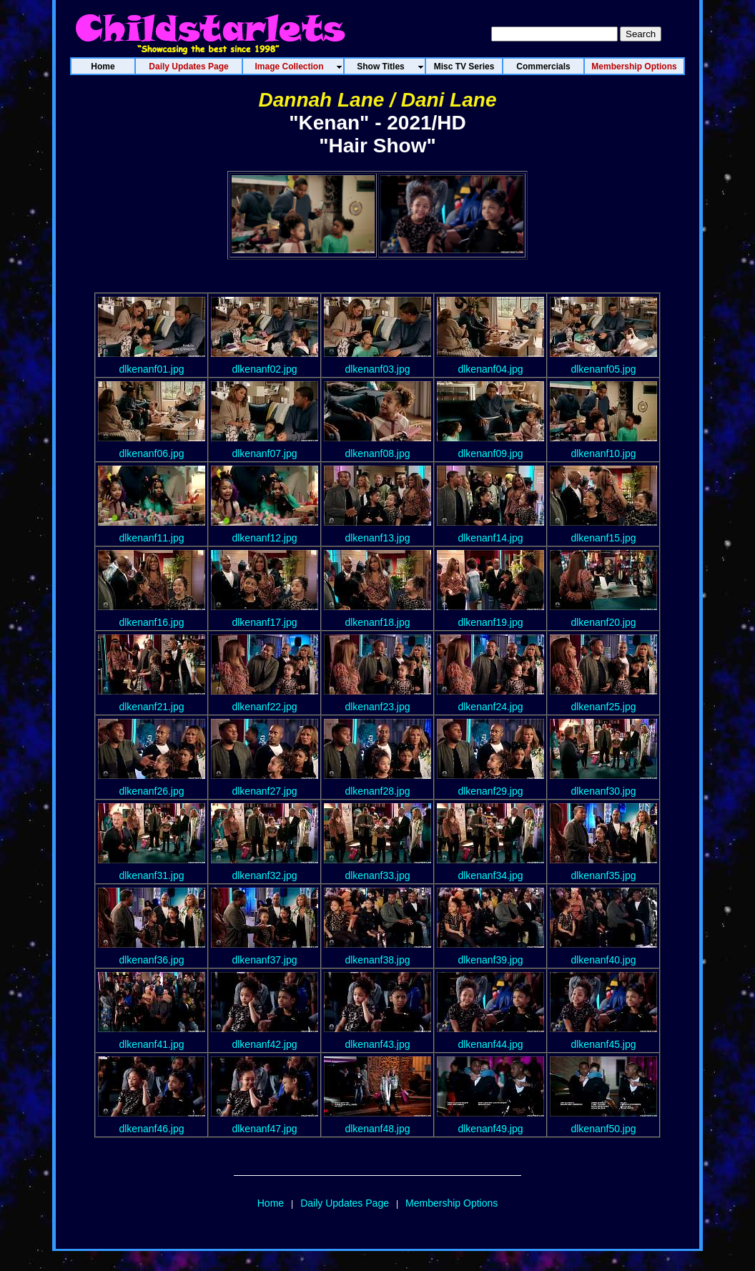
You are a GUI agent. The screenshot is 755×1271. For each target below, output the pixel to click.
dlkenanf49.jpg (490, 1128)
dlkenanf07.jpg (264, 453)
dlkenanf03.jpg (377, 369)
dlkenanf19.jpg (490, 622)
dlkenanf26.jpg (151, 791)
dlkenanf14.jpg (490, 538)
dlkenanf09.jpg (490, 453)
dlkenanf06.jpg (151, 453)
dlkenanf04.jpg (490, 369)
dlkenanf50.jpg (603, 1128)
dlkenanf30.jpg (603, 791)
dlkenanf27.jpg (264, 791)
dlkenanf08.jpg (377, 453)
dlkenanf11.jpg (151, 538)
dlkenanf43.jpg (377, 1044)
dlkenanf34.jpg (490, 875)
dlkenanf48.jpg (377, 1128)
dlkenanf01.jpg (151, 369)
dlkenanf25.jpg (603, 706)
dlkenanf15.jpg (603, 538)
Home (270, 1203)
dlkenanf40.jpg (603, 960)
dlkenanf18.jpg (377, 622)
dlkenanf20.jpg (603, 622)
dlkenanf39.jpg (490, 960)
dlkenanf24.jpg (490, 706)
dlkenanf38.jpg (377, 960)
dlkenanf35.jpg (603, 875)
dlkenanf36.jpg (151, 960)
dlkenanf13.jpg (377, 538)
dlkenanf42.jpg (264, 1044)
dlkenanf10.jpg (603, 453)
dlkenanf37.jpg (264, 960)
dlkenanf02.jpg (264, 369)
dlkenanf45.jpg (603, 1044)
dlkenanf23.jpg (377, 706)
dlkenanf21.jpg (151, 706)
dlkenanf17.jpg (264, 622)
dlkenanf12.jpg (264, 538)
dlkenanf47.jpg (264, 1128)
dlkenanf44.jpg (490, 1044)
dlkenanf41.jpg (151, 1044)
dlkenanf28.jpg (377, 791)
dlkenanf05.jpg (603, 369)
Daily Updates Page (344, 1203)
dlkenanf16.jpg (151, 622)
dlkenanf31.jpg (151, 875)
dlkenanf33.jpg (377, 875)
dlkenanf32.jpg (264, 875)
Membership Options (451, 1203)
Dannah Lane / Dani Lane (378, 100)
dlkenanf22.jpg (264, 706)
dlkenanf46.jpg (151, 1128)
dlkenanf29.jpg (490, 791)
